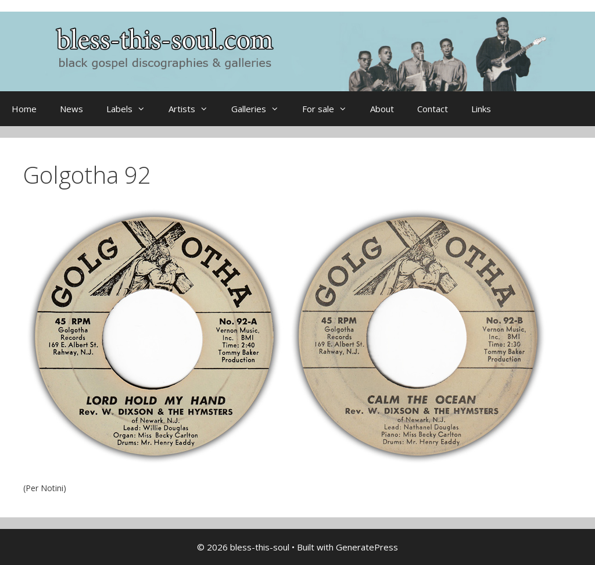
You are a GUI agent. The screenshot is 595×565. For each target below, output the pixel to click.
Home (24, 109)
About (382, 109)
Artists (194, 108)
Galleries (261, 108)
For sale (330, 108)
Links (481, 109)
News (71, 109)
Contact (432, 109)
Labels (131, 108)
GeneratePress (367, 547)
